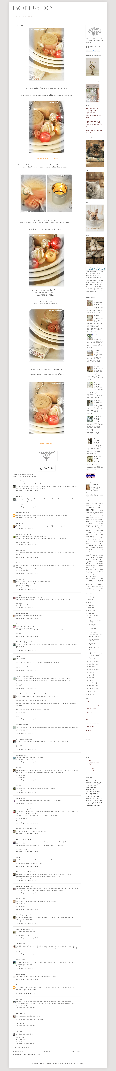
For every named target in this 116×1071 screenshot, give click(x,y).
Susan (18, 496)
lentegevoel (91, 545)
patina (101, 555)
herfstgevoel (97, 527)
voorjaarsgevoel (91, 576)
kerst (93, 534)
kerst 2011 (22, 476)
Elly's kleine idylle (24, 872)
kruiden (101, 541)
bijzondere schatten (94, 508)
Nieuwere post (18, 1051)
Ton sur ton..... (95, 650)
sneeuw (95, 565)
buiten (101, 514)
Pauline (19, 985)
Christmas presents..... (94, 629)
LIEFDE (101, 545)
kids (94, 540)
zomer (101, 588)
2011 (89, 613)
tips (94, 567)
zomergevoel (90, 590)
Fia (17, 768)
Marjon (18, 523)
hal (102, 525)
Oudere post (76, 1051)
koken (95, 541)
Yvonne (18, 579)
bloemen (90, 510)
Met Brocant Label (22, 676)
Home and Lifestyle (23, 929)
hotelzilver (100, 529)
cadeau (88, 516)
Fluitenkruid (21, 725)
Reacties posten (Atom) (32, 1054)
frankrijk (89, 519)
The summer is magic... (98, 383)
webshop (89, 580)
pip (87, 557)
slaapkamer (99, 563)
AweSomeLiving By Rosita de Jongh (28, 484)
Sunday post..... (97, 316)
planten (91, 557)
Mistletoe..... (94, 647)
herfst (88, 527)
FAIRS (91, 518)
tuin (101, 567)
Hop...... (97, 301)
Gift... (96, 334)
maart (91, 683)
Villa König (20, 613)
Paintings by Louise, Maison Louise (29, 694)
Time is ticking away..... (94, 621)
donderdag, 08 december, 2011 (27, 491)
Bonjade (32, 8)
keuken (88, 540)
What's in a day (22, 809)
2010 (89, 691)
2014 (89, 605)
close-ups (95, 516)
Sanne (18, 656)
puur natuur (99, 557)
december (92, 615)
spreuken (100, 565)
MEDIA (92, 547)
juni (91, 675)
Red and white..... (96, 636)
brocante (89, 512)
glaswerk (88, 525)
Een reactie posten (22, 1047)
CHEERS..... (93, 618)
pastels (94, 556)
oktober (92, 664)
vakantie (89, 569)
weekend (100, 580)
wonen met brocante (23, 886)
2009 (89, 694)
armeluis (88, 505)
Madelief (19, 1013)
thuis (87, 567)
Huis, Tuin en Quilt (23, 839)
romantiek (94, 559)
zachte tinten (96, 586)
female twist (99, 518)
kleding (101, 540)
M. (17, 595)
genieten (89, 523)
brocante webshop (92, 514)
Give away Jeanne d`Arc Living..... (98, 418)
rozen (101, 559)
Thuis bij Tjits (22, 534)
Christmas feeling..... (98, 439)
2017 (89, 597)
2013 (89, 608)
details (101, 516)
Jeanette (19, 943)
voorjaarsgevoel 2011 (94, 578)
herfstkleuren (90, 529)
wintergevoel (95, 582)
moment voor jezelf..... (94, 550)
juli (91, 672)
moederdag (100, 547)
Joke (17, 1031)
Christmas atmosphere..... (95, 633)
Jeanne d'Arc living (94, 532)
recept (88, 559)
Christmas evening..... (94, 625)
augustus (92, 669)
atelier (101, 505)
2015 (89, 602)
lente (101, 543)
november (92, 661)
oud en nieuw (98, 554)
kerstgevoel (90, 536)
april (91, 680)
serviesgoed (99, 561)
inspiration (99, 530)
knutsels (89, 541)
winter (88, 582)
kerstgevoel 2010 (94, 538)
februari (92, 685)
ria (17, 786)
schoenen (88, 561)
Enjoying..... (94, 658)
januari (92, 688)
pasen (88, 556)
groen (96, 525)
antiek (101, 503)
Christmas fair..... (93, 644)
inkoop (88, 530)
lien (17, 999)
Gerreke (19, 960)
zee (102, 586)
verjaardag (100, 571)
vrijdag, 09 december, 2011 (26, 993)
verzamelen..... (91, 573)
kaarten (88, 534)
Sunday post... (96, 351)
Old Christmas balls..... (94, 640)
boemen (101, 510)
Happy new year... (97, 457)
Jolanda (19, 798)
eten (87, 518)
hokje (18, 857)
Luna (87, 547)
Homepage (47, 1051)
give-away (100, 523)
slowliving (89, 565)
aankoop (94, 503)
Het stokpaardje (22, 915)
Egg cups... (98, 367)
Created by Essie (22, 739)
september (93, 667)
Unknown (19, 974)
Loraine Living (21, 513)
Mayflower (19, 563)
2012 (89, 610)
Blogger (80, 1063)
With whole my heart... (98, 401)
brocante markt (98, 512)
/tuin (87, 503)
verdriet (88, 571)
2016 (89, 600)
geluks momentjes (94, 521)
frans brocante (98, 519)
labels (87, 543)
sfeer (29, 476)
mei (90, 677)
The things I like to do (25, 829)
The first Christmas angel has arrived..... (96, 654)
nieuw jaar (89, 554)
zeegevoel (88, 588)
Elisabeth (19, 755)
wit (102, 582)
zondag (97, 590)
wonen (34, 476)
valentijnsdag (98, 569)
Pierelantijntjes (22, 642)
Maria (18, 624)
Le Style (19, 899)
